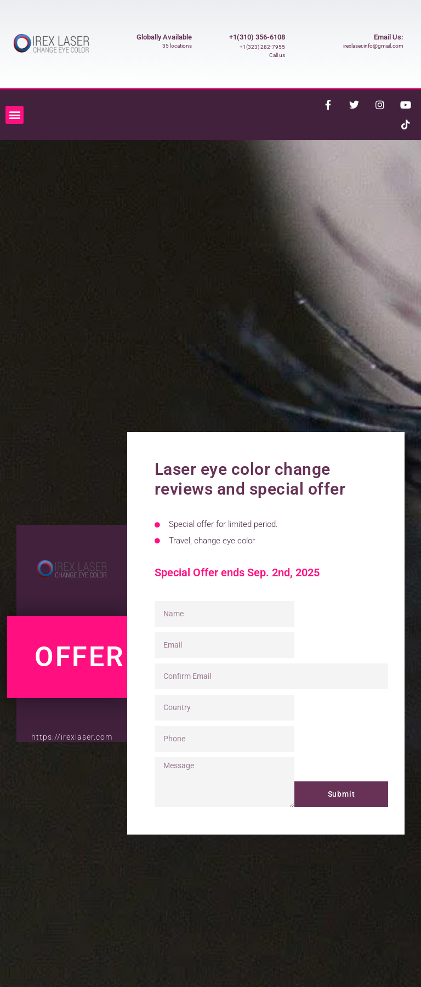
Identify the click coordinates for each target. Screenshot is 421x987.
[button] (14, 115)
